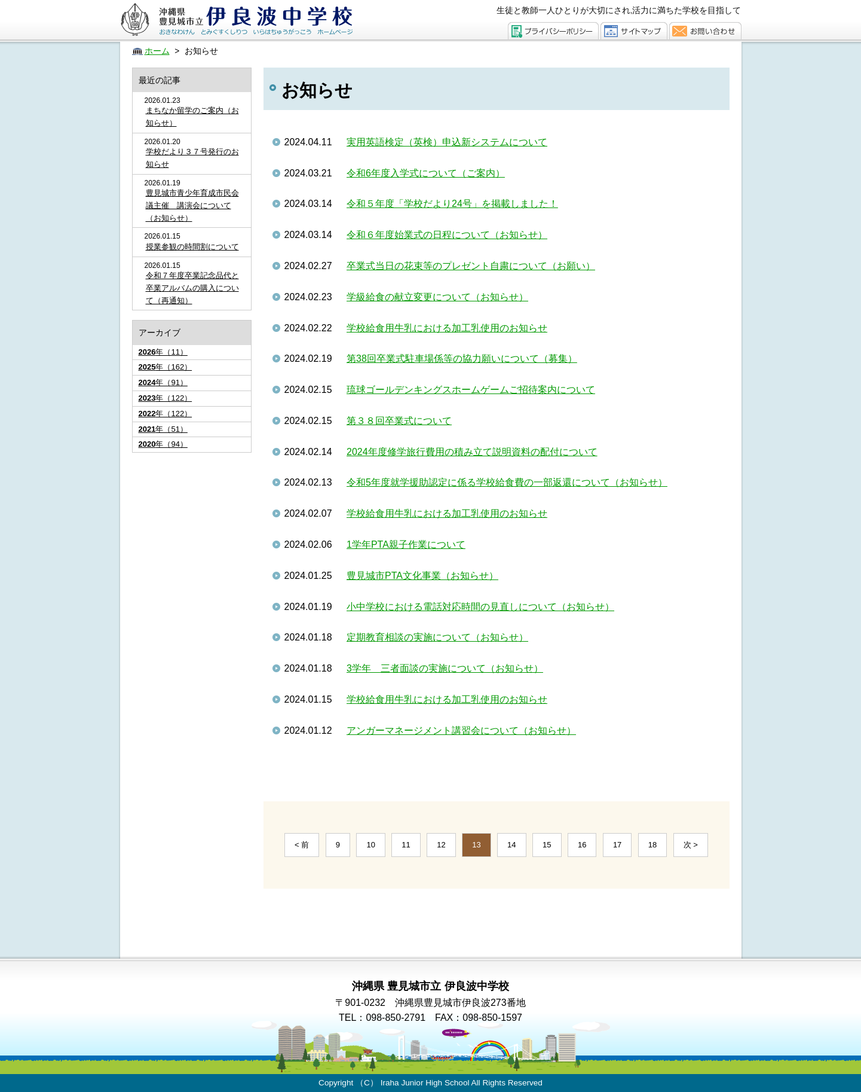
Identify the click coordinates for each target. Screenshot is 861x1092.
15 (547, 844)
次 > (691, 844)
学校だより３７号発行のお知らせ (192, 158)
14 (511, 844)
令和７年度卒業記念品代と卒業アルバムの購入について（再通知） (192, 288)
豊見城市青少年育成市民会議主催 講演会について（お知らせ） (192, 205)
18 (652, 844)
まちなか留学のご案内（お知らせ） (192, 116)
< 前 (302, 844)
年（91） (163, 382)
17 (617, 844)
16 (582, 844)
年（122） (165, 398)
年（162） (165, 366)
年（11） (163, 351)
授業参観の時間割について (192, 246)
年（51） (163, 429)
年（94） (163, 444)
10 (370, 844)
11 (406, 844)
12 (441, 844)
